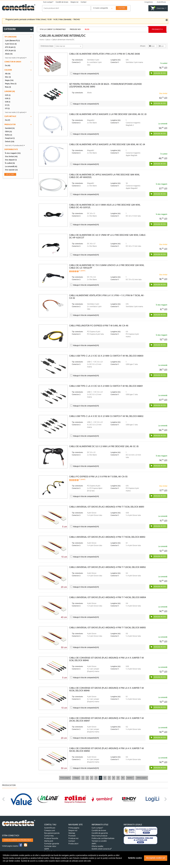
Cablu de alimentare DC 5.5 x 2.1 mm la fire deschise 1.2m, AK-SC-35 (103, 446)
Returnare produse (99, 835)
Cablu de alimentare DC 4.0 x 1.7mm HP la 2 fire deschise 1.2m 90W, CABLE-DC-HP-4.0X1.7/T (107, 236)
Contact (83, 2)
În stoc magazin (13, 153)
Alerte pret (48, 841)
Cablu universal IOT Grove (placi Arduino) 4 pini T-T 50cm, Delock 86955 (107, 628)
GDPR (46, 849)
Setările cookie (135, 858)
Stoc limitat (11, 156)
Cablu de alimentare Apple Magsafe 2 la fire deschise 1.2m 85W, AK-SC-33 (107, 114)
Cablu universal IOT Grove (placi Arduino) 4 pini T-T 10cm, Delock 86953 (107, 537)
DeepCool (10, 138)
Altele (8, 53)
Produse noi (75, 29)
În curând (10, 163)
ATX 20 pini (10, 47)
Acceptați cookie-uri (155, 858)
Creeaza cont (49, 830)
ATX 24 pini (10, 50)
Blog (87, 29)
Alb (7, 73)
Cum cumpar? (48, 2)
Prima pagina (65, 777)
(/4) (86, 73)
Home (42, 39)
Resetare (10, 174)
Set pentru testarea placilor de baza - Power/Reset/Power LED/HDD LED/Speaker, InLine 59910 (105, 85)
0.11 (7, 108)
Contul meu (49, 835)
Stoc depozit (11, 159)
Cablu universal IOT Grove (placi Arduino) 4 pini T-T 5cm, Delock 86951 (106, 507)
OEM (8, 131)
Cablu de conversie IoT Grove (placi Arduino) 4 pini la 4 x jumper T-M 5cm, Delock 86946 (106, 659)
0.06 (7, 98)
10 (123, 777)
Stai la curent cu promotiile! (53, 29)
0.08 (7, 101)
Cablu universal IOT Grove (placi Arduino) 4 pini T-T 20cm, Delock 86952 (107, 567)
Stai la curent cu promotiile (17, 840)
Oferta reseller (97, 846)
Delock (9, 141)
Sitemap (71, 833)
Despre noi (74, 2)
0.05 (8, 95)
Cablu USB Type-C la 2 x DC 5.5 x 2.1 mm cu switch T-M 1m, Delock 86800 (106, 356)
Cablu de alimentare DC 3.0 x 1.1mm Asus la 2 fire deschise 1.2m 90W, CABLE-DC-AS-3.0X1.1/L (104, 206)
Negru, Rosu (10, 83)
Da (7, 65)
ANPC (94, 843)
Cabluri (47, 39)
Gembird (10, 128)
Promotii (157, 29)
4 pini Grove (11, 44)
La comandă (11, 166)
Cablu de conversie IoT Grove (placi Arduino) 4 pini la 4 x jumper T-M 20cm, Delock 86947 (106, 720)
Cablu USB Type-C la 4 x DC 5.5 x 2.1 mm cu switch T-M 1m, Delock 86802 (106, 416)
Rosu (8, 87)
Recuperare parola (51, 833)
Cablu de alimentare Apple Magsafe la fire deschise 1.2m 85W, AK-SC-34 (107, 144)
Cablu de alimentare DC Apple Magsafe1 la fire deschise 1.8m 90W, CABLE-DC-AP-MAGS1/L (104, 176)
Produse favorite (51, 838)
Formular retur (50, 846)
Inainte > (130, 777)
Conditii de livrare (62, 2)
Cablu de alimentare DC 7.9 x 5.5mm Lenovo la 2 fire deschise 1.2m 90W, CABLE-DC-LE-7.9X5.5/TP (106, 267)
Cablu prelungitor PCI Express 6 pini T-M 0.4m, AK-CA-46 (98, 326)
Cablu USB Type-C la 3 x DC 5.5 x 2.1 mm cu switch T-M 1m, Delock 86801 (106, 386)
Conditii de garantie (100, 833)
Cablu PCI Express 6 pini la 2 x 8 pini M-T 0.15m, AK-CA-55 (98, 477)
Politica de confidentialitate (103, 838)
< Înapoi (76, 777)
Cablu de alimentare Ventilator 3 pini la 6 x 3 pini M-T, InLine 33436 (104, 54)
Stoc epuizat (11, 169)
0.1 (7, 105)
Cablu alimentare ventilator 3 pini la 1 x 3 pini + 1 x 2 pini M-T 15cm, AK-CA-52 (106, 297)
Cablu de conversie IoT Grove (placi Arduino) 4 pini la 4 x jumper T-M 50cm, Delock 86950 (106, 750)
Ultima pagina (142, 777)
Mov (8, 77)
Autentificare (49, 828)
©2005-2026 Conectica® (102, 849)
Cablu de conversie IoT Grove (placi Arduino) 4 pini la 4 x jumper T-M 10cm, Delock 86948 (106, 689)
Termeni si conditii (99, 841)
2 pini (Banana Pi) (12, 40)
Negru (9, 80)
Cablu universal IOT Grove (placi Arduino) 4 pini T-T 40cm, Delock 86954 (107, 597)
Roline (8, 135)
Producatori (73, 843)
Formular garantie (51, 843)
